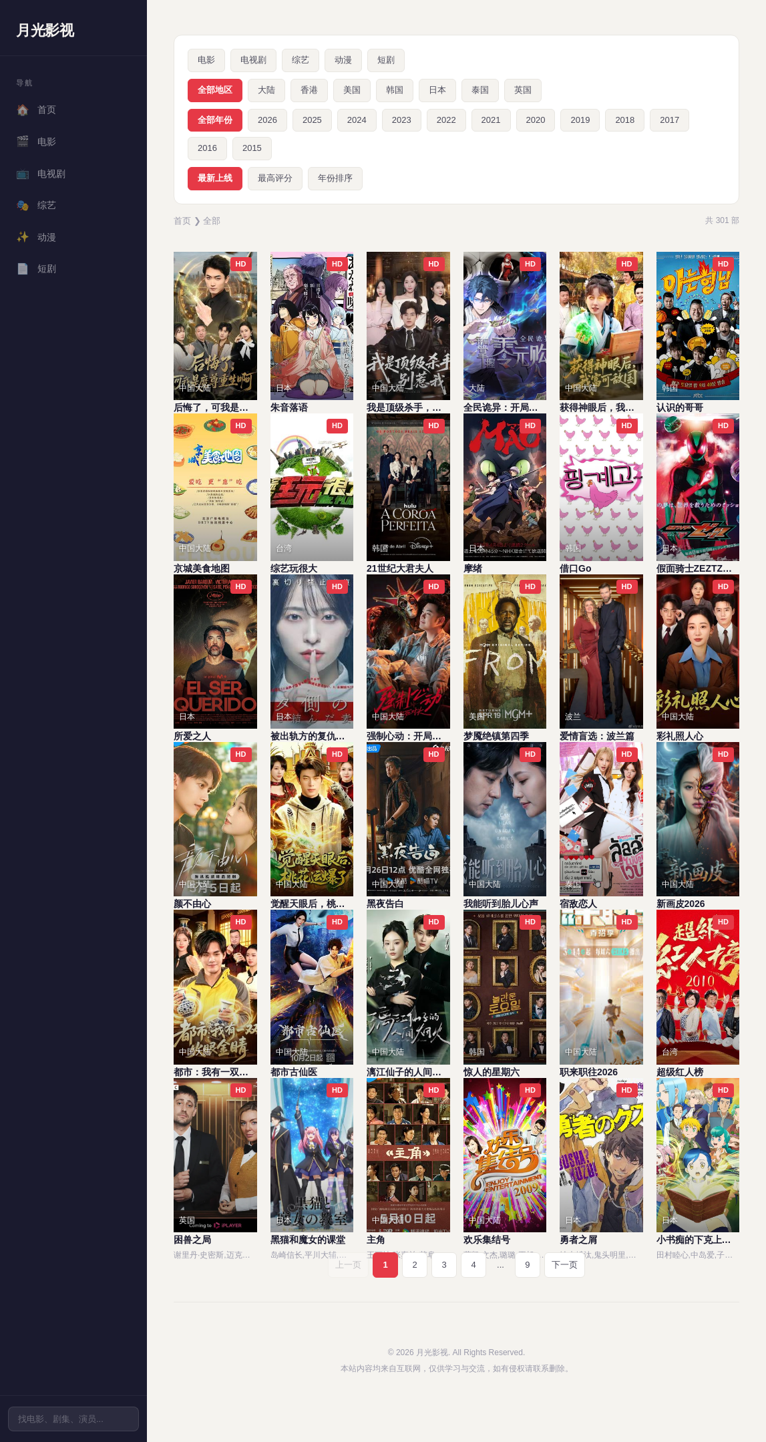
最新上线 (215, 178)
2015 (252, 148)
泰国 (480, 90)
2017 (669, 120)
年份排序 (335, 178)
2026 (267, 120)
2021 (491, 120)
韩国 (394, 90)
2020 (536, 120)
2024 (357, 120)
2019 (580, 120)
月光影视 (44, 30)
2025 (312, 120)
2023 (401, 120)
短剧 (36, 269)
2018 (624, 120)
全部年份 (215, 120)
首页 (36, 110)
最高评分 (275, 178)
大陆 (266, 90)
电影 (36, 141)
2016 (207, 148)
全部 (211, 221)
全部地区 (215, 90)
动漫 (36, 237)
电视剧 (40, 173)
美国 (352, 90)
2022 (446, 120)
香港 (309, 90)
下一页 (565, 1265)
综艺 (36, 205)
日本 (437, 90)
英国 (523, 90)
